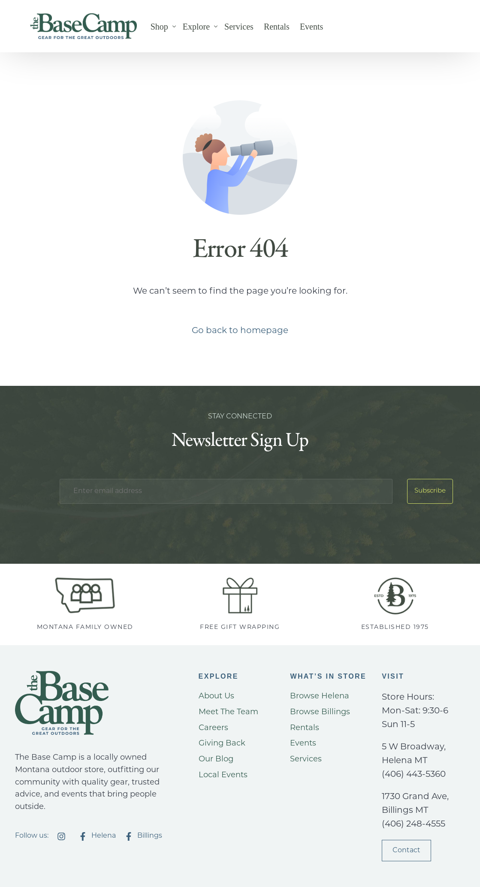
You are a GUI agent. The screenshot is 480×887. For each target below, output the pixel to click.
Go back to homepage (240, 331)
